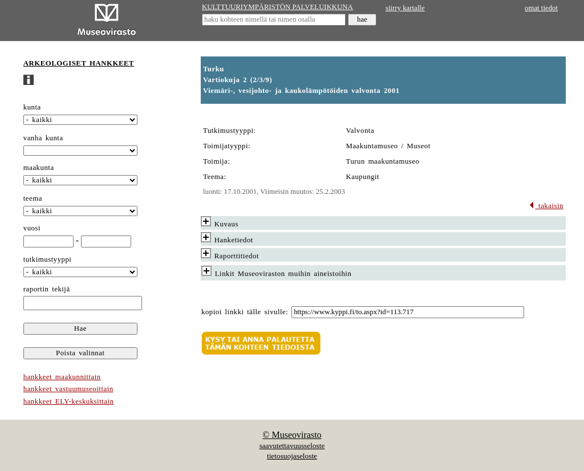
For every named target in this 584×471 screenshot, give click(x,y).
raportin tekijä (46, 289)
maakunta (38, 168)
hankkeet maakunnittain (62, 377)
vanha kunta (43, 138)
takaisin (546, 206)
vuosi (31, 228)
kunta (32, 107)
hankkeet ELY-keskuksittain (68, 401)
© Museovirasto (291, 435)
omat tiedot (541, 8)
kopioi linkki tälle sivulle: (244, 312)
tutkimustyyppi (47, 259)
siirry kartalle (405, 8)
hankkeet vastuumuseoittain (68, 389)
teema (32, 198)
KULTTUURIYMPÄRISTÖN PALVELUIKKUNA (277, 7)
